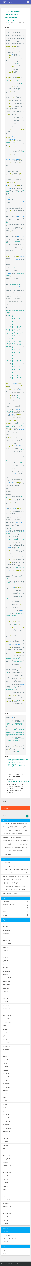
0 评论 (15, 24)
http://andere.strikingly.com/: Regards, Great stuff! (16, 872)
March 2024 (6, 1005)
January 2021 (6, 1121)
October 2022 (6, 1056)
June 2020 (5, 1141)
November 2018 (7, 1206)
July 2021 (5, 1100)
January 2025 (6, 971)
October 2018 (6, 1210)
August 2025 (6, 947)
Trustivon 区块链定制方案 (9, 1238)
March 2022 (6, 1073)
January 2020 (6, 1159)
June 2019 (5, 1182)
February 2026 (6, 926)
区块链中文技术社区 (8, 2)
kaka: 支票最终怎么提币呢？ (10, 893)
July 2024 (5, 991)
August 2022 (6, 1060)
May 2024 (5, 998)
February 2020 (6, 1155)
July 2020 (5, 1138)
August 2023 (6, 1025)
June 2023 (5, 1032)
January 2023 (6, 1046)
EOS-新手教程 (8, 24)
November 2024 (7, 978)
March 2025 (6, 964)
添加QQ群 (5, 1242)
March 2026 (6, 923)
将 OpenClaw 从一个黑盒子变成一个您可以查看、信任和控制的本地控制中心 (16, 823)
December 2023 (7, 1012)
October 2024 (6, 981)
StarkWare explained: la (16, 866)
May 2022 (5, 1070)
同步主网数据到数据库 (15, 905)
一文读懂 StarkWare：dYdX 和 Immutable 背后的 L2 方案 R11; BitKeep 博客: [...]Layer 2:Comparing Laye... (16, 869)
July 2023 (5, 1029)
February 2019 (6, 1196)
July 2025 (5, 950)
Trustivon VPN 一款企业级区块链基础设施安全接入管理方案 (16, 840)
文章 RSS (5, 1250)
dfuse (15, 908)
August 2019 (6, 1176)
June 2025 (5, 954)
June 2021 (5, 1104)
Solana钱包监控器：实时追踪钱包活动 (12, 851)
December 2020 (7, 1124)
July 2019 (5, 1179)
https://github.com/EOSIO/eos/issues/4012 (19, 766)
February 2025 (6, 967)
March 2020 (6, 1152)
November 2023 (7, 1015)
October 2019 (6, 1169)
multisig (15, 915)
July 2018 (5, 1220)
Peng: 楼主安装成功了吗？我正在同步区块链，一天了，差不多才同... (16, 886)
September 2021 (7, 1094)
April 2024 (5, 1001)
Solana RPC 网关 (7, 854)
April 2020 (5, 1148)
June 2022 (5, 1066)
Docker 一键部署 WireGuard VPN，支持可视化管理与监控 (16, 844)
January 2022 (6, 1080)
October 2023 (6, 1019)
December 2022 (7, 1049)
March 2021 (6, 1114)
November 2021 (7, 1087)
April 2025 (5, 961)
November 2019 (7, 1165)
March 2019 (6, 1193)
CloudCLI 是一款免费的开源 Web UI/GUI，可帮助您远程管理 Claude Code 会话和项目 (16, 827)
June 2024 (5, 995)
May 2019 (5, 1186)
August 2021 (6, 1097)
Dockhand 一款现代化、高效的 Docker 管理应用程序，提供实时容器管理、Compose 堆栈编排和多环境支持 (16, 830)
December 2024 (7, 974)
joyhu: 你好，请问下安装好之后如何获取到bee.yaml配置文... (16, 889)
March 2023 (6, 1039)
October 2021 (6, 1090)
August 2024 (6, 988)
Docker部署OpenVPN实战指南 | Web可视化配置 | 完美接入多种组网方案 (16, 847)
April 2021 (5, 1111)
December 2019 (7, 1162)
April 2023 (5, 1036)
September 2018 (7, 1213)
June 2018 (5, 1223)
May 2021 (5, 1107)
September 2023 (7, 1022)
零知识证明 (15, 911)
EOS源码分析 (15, 901)
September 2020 (7, 1135)
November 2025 (7, 937)
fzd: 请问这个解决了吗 (8, 862)
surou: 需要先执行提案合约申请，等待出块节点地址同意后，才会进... (16, 876)
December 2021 (7, 1083)
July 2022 (5, 1063)
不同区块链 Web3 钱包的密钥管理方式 (12, 833)
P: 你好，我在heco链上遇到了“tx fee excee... (14, 883)
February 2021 (6, 1118)
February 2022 (6, 1077)
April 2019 (5, 1189)
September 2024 (7, 984)
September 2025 (7, 943)
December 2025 (7, 933)
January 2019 (6, 1199)
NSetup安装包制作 (7, 1235)
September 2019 (7, 1172)
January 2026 (6, 930)
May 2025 (5, 957)
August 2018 (6, 1217)
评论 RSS (5, 1253)
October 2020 (6, 1131)
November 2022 (7, 1053)
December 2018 (7, 1203)
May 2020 (5, 1145)
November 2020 (7, 1128)
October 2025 (6, 940)
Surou (9, 22)
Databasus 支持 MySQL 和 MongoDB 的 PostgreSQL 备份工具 (16, 837)
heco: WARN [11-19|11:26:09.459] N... (12, 879)
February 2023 (6, 1042)
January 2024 (6, 1008)
